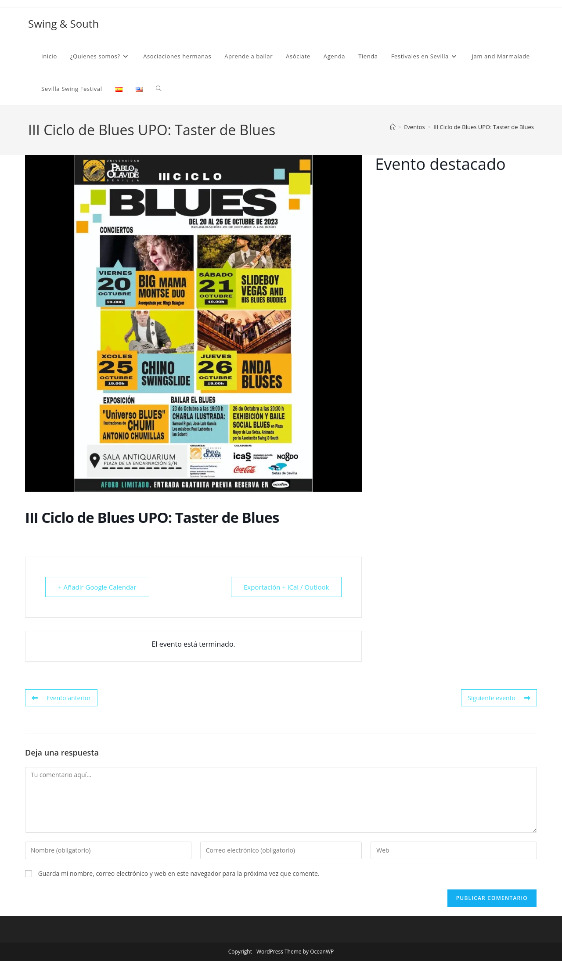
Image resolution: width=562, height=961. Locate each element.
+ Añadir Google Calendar (97, 587)
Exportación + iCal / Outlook (286, 587)
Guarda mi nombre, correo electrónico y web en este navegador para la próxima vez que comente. (179, 873)
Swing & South (63, 23)
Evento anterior (61, 698)
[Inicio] (393, 127)
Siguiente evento (499, 698)
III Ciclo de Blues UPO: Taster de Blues (483, 127)
